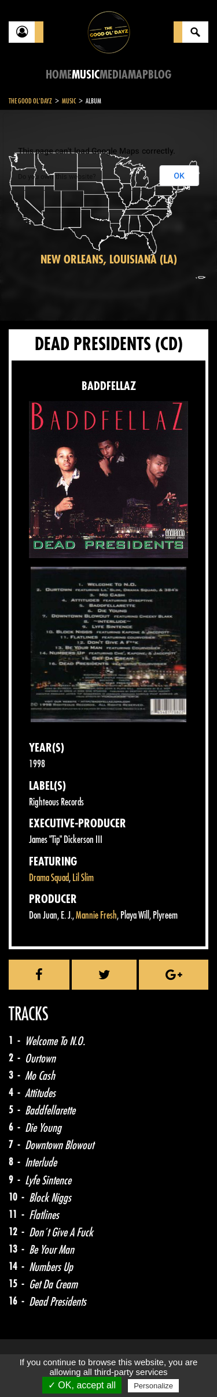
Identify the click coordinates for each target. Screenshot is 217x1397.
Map (138, 75)
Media (114, 75)
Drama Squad (49, 878)
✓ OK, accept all (82, 1385)
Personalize (153, 1385)
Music (86, 75)
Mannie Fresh (96, 915)
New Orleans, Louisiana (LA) (109, 260)
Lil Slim (83, 878)
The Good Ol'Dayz (30, 101)
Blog (159, 75)
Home (59, 75)
